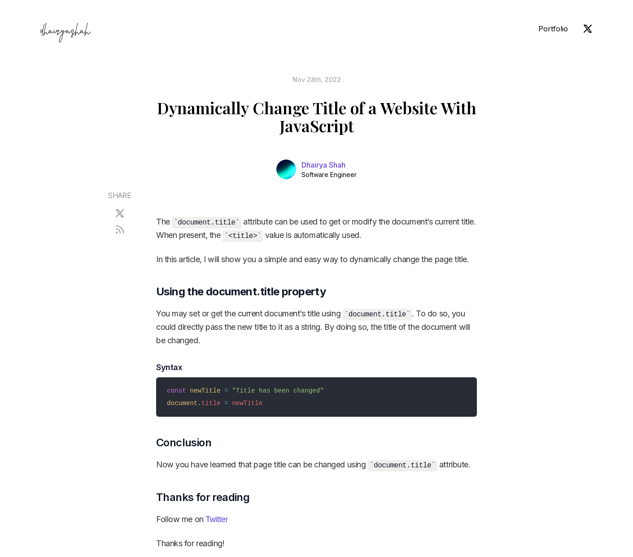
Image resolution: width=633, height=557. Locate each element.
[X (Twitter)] (587, 28)
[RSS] (119, 229)
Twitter (216, 519)
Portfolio (553, 28)
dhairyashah (65, 32)
